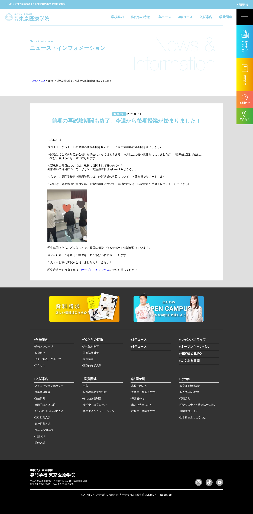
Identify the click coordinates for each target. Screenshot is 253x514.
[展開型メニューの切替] (244, 17)
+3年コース (139, 339)
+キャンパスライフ (192, 339)
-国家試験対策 (90, 352)
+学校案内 (41, 339)
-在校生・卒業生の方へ (144, 411)
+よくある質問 (189, 360)
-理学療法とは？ (188, 411)
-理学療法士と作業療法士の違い (198, 404)
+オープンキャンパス (194, 346)
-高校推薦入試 (42, 423)
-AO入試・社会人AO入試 (48, 411)
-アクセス (39, 365)
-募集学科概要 (42, 392)
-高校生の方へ (139, 385)
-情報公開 (184, 398)
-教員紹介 (39, 352)
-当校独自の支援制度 (94, 392)
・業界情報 (242, 4)
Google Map (80, 480)
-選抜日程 (39, 398)
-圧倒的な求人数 (92, 365)
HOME (33, 80)
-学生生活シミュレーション (98, 411)
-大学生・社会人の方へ (144, 392)
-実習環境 (88, 359)
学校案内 (117, 17)
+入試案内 (41, 379)
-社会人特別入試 (43, 429)
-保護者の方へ (139, 398)
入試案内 (206, 17)
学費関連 (225, 17)
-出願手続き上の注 (45, 404)
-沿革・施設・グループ (47, 359)
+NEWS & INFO (190, 353)
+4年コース (139, 346)
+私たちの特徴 (92, 339)
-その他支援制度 (92, 398)
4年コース (185, 17)
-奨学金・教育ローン (94, 404)
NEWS (42, 80)
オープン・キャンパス (95, 269)
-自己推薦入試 (42, 417)
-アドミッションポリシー (49, 385)
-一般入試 (39, 436)
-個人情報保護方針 (190, 392)
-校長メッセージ (43, 346)
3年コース (164, 17)
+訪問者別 (138, 379)
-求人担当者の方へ (142, 404)
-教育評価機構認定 (190, 385)
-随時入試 (39, 442)
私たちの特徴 (140, 17)
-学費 (85, 385)
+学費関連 (89, 379)
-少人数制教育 (90, 346)
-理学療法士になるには (192, 417)
